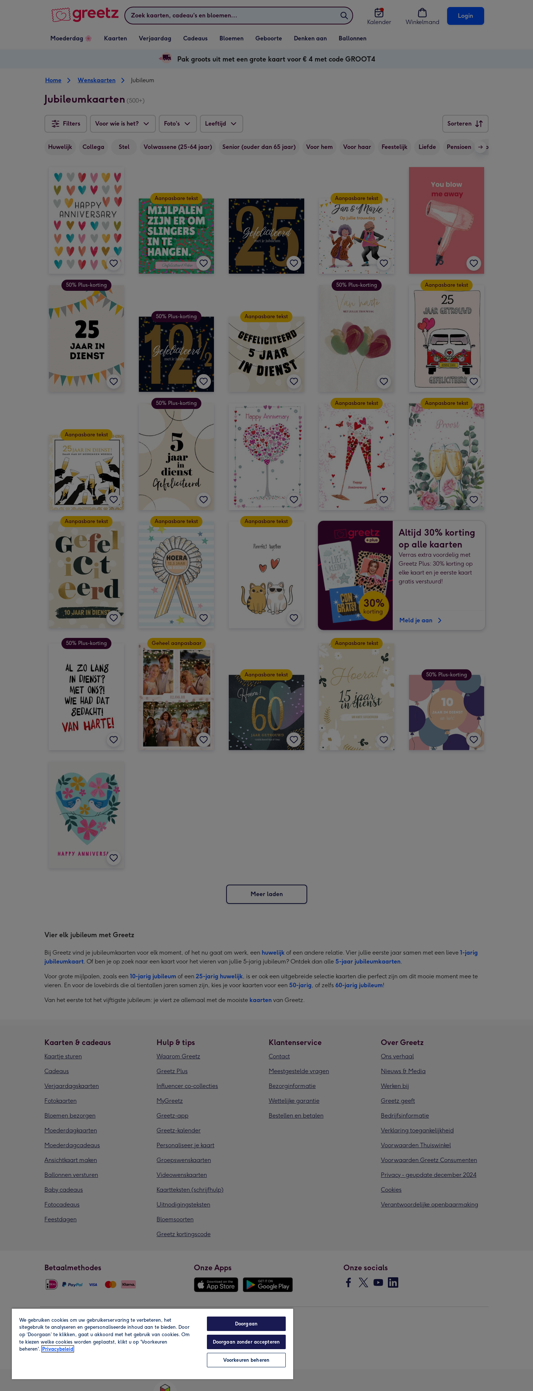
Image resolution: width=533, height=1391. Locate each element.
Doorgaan (246, 1324)
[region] (152, 1343)
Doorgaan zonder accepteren (246, 1342)
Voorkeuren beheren (246, 1360)
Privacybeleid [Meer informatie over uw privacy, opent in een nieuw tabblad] (57, 1349)
